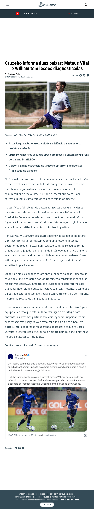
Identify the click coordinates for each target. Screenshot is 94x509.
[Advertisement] (47, 40)
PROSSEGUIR (47, 504)
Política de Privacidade (69, 500)
